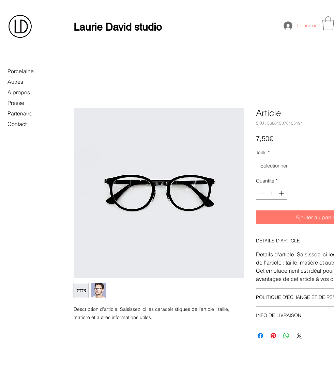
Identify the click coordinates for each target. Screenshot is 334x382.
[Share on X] (299, 336)
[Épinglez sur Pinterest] (273, 336)
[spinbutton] (271, 193)
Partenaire (19, 113)
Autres (15, 81)
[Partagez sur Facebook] (260, 336)
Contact (17, 124)
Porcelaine (20, 71)
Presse (15, 102)
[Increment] (282, 193)
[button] (328, 23)
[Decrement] (261, 193)
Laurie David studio (118, 27)
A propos (18, 92)
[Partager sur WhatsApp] (286, 336)
